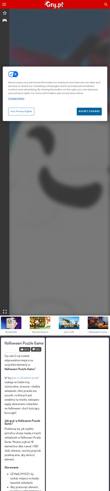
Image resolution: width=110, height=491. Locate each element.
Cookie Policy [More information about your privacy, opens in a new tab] (16, 98)
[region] (55, 93)
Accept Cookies (89, 111)
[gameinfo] (4, 20)
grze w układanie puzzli (25, 378)
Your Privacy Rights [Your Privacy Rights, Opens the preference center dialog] (21, 111)
